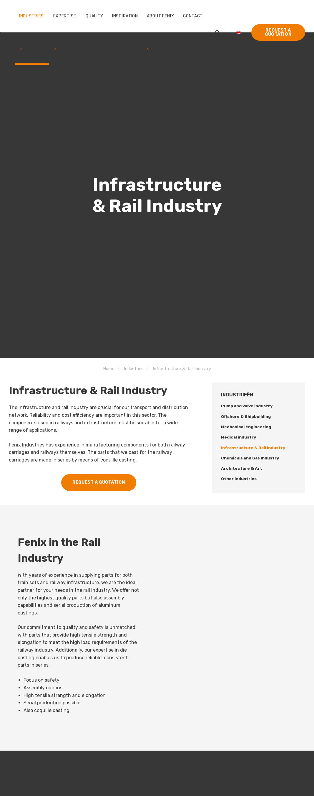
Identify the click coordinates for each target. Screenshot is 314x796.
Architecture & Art (241, 468)
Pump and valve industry (247, 405)
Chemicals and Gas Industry (250, 458)
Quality (94, 16)
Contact (193, 16)
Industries (31, 32)
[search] (217, 32)
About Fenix (160, 32)
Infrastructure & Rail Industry (253, 447)
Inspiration (125, 16)
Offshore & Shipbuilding (246, 416)
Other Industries (239, 479)
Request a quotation (278, 32)
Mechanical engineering (246, 426)
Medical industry (238, 437)
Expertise (64, 32)
